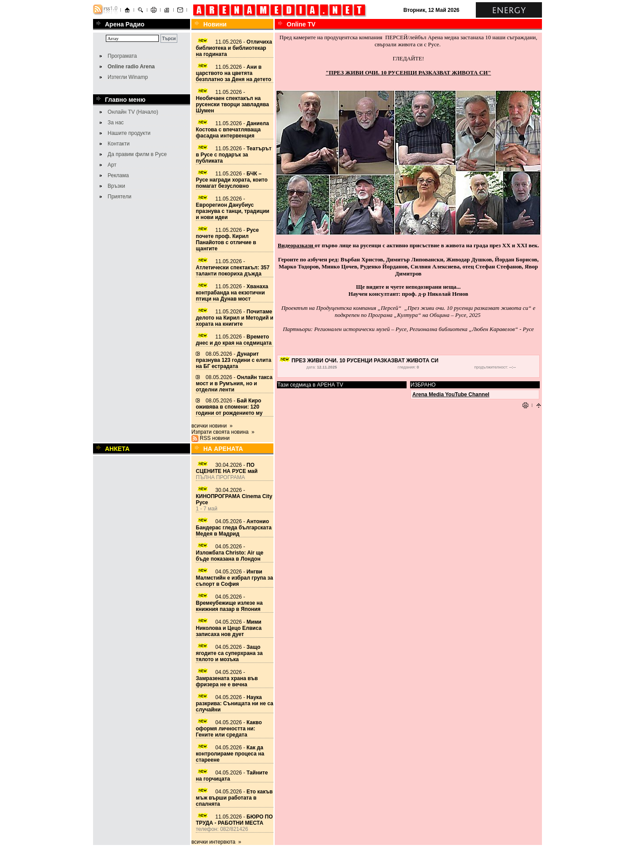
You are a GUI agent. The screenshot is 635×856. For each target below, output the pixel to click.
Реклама (118, 175)
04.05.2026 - (234, 527)
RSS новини (215, 438)
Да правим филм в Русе (137, 154)
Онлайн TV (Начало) (133, 112)
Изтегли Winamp (128, 77)
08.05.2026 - (233, 360)
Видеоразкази (296, 245)
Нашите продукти (129, 133)
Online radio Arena (131, 66)
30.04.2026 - (227, 468)
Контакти (119, 144)
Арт (112, 165)
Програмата (122, 56)
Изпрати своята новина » (222, 432)
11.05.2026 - (234, 48)
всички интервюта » (216, 842)
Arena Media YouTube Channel (450, 394)
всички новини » (212, 426)
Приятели (119, 197)
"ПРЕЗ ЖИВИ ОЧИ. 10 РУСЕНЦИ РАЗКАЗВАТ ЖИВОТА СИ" (408, 72)
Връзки (116, 186)
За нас (116, 122)
